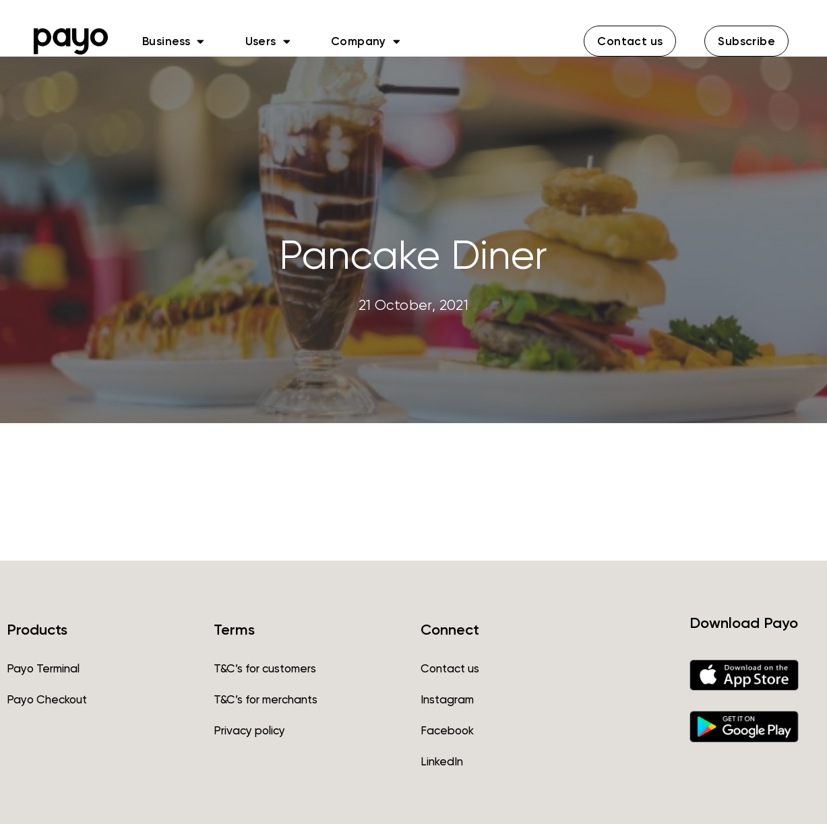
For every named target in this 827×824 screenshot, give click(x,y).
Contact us (450, 668)
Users (267, 41)
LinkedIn (442, 761)
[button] (630, 41)
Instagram (447, 699)
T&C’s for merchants (265, 699)
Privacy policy (249, 730)
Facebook (447, 730)
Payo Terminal (43, 668)
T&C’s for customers (265, 668)
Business (173, 41)
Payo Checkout (47, 699)
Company (365, 41)
